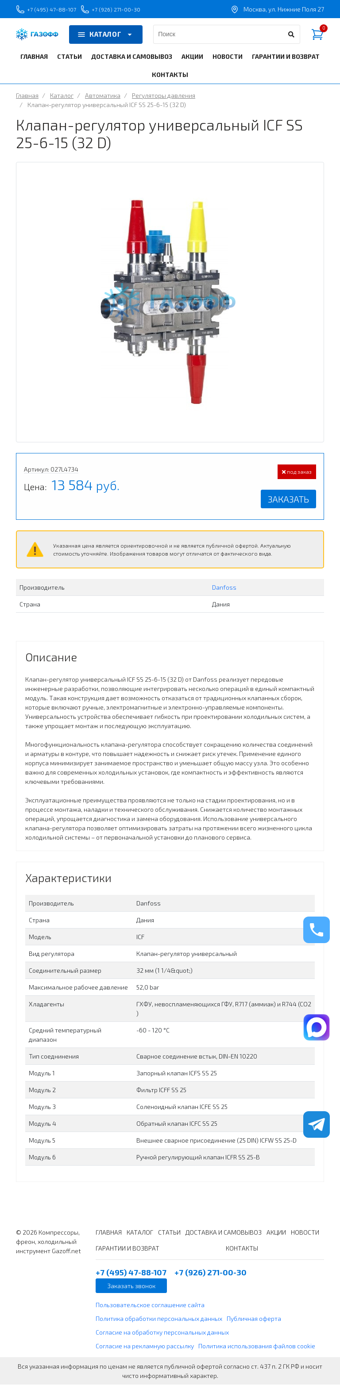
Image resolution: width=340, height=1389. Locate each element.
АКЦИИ (192, 61)
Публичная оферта (254, 1323)
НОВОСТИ (227, 61)
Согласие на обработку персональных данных (162, 1336)
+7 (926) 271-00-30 (131, 11)
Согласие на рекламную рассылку (145, 1350)
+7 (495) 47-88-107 (52, 11)
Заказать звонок (131, 1290)
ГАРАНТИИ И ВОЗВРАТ (286, 61)
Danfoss (224, 591)
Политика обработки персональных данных (159, 1323)
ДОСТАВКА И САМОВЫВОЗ (131, 61)
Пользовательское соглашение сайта (150, 1309)
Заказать (288, 503)
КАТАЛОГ (106, 39)
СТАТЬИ (69, 61)
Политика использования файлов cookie (256, 1350)
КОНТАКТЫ (170, 79)
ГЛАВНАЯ (34, 61)
